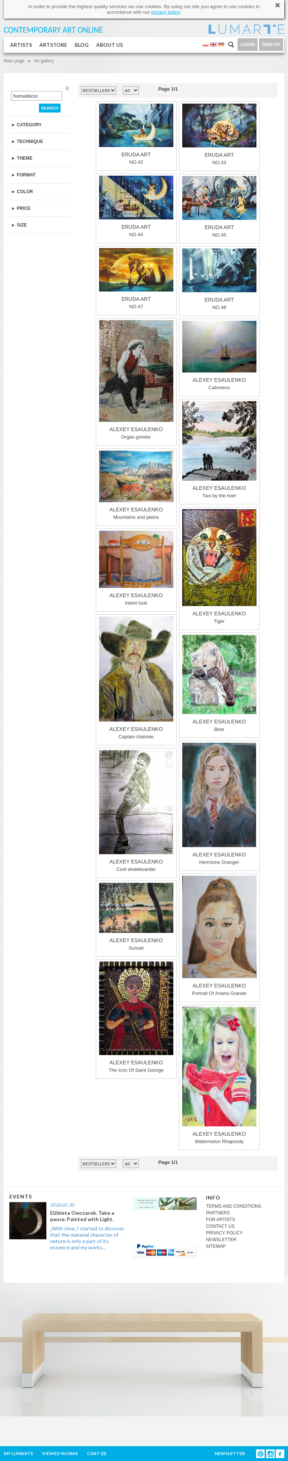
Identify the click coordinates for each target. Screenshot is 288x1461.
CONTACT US (220, 1226)
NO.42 (136, 134)
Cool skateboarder (136, 811)
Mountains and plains (136, 485)
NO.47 (136, 278)
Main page (14, 61)
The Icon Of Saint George (136, 1017)
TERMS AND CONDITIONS (233, 1206)
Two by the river (219, 449)
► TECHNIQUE (27, 141)
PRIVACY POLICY (224, 1233)
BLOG (82, 45)
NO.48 (219, 279)
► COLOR (22, 191)
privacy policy (165, 12)
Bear (219, 683)
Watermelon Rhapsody (219, 1075)
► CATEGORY (26, 124)
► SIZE (19, 225)
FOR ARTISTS (220, 1219)
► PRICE (20, 208)
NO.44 (136, 206)
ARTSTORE (53, 45)
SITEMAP (216, 1246)
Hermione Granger (219, 804)
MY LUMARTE (18, 1453)
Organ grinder (136, 380)
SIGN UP (271, 44)
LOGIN (247, 44)
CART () (96, 1453)
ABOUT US (109, 45)
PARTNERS (218, 1213)
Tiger (219, 566)
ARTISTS (21, 45)
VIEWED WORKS (60, 1453)
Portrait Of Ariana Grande (219, 936)
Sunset (136, 917)
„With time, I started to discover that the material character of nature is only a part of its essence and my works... (87, 1237)
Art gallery (44, 61)
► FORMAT (23, 175)
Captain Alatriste (136, 677)
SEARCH (49, 108)
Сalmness (219, 355)
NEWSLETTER (221, 1239)
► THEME (21, 158)
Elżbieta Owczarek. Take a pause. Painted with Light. (82, 1216)
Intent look (136, 568)
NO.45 (219, 207)
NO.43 (219, 134)
